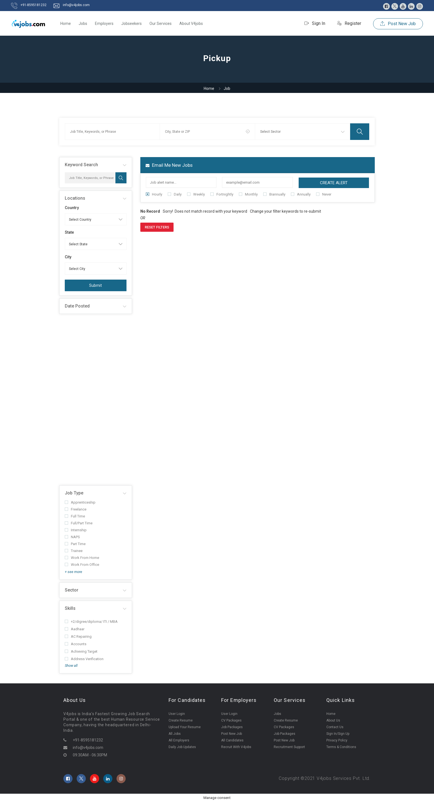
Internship (76, 530)
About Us (333, 720)
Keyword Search (81, 164)
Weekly (196, 194)
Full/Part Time (78, 523)
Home (65, 23)
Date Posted (77, 306)
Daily (175, 194)
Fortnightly (221, 194)
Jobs (83, 23)
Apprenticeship (80, 502)
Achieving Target (81, 651)
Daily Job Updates (182, 747)
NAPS (72, 537)
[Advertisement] (95, 400)
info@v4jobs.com (76, 5)
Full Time (75, 516)
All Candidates (232, 740)
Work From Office (82, 564)
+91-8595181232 (33, 5)
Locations (75, 198)
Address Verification (84, 659)
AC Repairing (78, 636)
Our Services (160, 23)
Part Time (75, 544)
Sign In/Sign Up (337, 734)
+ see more (73, 572)
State (69, 232)
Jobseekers (131, 23)
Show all (71, 665)
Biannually (274, 194)
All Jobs (175, 734)
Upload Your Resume (185, 727)
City (68, 257)
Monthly (248, 194)
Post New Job (398, 23)
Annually (301, 194)
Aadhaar (74, 629)
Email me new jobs (169, 165)
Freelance (75, 509)
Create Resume (181, 720)
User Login (177, 714)
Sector (71, 590)
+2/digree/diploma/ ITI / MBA (91, 621)
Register (349, 23)
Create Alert (334, 182)
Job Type (74, 493)
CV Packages (231, 720)
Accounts (75, 644)
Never (323, 194)
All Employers (179, 740)
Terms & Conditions (341, 747)
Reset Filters (157, 227)
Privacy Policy (336, 740)
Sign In (314, 23)
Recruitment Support (289, 747)
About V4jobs (191, 23)
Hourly (154, 194)
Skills (70, 608)
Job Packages (232, 727)
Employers (104, 23)
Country (72, 208)
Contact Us (334, 727)
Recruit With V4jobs (236, 747)
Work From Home (82, 557)
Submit (95, 285)
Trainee (73, 551)
